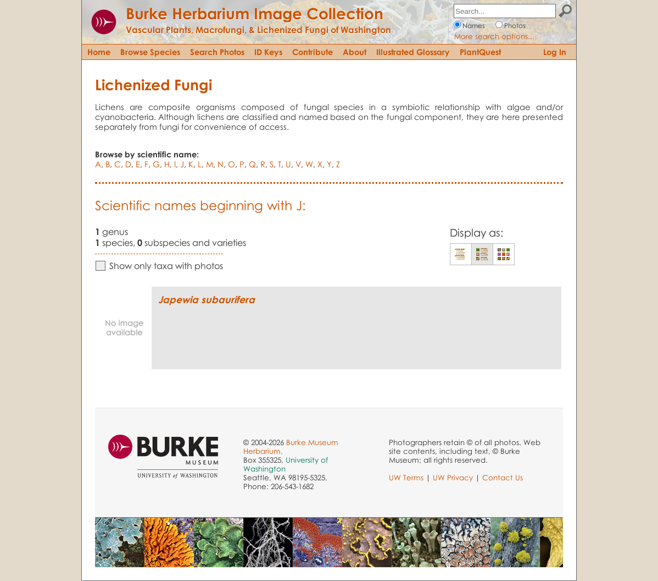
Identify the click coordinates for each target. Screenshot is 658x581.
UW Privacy (453, 477)
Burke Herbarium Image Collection (254, 13)
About (354, 52)
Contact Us (502, 477)
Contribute (312, 52)
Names (473, 25)
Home (98, 52)
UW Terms (406, 477)
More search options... (494, 36)
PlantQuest (480, 52)
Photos (515, 25)
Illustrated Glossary (413, 52)
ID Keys (268, 52)
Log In (554, 52)
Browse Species (150, 52)
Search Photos (217, 52)
